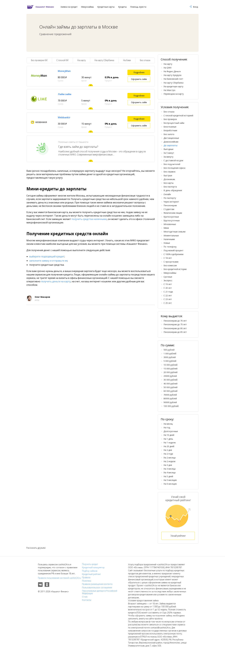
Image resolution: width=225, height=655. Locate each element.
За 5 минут (169, 153)
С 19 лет (168, 284)
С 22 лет (168, 295)
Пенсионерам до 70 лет (175, 320)
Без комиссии (170, 265)
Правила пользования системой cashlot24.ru (59, 578)
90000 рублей (170, 402)
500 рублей (169, 349)
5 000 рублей (170, 361)
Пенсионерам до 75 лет (175, 324)
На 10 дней (169, 435)
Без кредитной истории (175, 269)
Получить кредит (90, 564)
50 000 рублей (170, 387)
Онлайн (167, 194)
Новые (167, 243)
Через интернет (171, 201)
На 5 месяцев (170, 480)
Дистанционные (171, 138)
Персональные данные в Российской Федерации (99, 592)
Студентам (169, 209)
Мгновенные (170, 224)
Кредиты (122, 7)
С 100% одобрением (173, 254)
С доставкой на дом (173, 160)
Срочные (168, 276)
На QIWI (167, 67)
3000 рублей (170, 357)
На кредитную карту (173, 86)
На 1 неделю (170, 442)
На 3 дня (168, 465)
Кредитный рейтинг (91, 574)
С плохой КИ (62, 60)
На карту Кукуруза (172, 75)
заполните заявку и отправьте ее (48, 260)
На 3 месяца (169, 468)
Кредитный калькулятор (93, 567)
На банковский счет (173, 78)
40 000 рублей (170, 383)
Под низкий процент (173, 250)
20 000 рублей (170, 372)
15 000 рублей (170, 368)
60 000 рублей (170, 391)
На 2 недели (169, 461)
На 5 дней (168, 476)
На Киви (127, 60)
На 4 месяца (169, 472)
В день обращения (173, 190)
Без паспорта (170, 186)
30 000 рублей (170, 379)
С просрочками (171, 261)
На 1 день (168, 438)
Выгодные (168, 149)
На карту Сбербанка (104, 60)
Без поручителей (172, 164)
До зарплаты (170, 145)
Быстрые (168, 175)
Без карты (168, 183)
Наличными (169, 239)
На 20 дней (169, 446)
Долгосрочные (171, 431)
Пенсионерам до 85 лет (175, 332)
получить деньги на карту (56, 281)
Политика (86, 581)
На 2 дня (168, 450)
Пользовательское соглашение (97, 587)
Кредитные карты (106, 7)
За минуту (168, 156)
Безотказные (170, 126)
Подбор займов (89, 571)
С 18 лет (168, 258)
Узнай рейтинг (178, 535)
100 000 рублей (171, 406)
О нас (85, 596)
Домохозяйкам (171, 141)
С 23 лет (168, 299)
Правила (86, 577)
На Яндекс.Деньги (172, 71)
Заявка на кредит (69, 7)
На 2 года (168, 453)
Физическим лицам (173, 213)
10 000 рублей (170, 364)
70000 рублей (170, 394)
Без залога (169, 134)
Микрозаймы (87, 7)
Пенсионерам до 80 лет (175, 328)
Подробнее (138, 72)
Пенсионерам (170, 205)
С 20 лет (168, 288)
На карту (81, 60)
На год (167, 427)
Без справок (169, 171)
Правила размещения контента (97, 584)
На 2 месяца (169, 457)
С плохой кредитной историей (178, 115)
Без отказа (145, 60)
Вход (194, 7)
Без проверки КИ (39, 60)
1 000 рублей (170, 353)
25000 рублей (170, 376)
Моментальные (171, 235)
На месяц (168, 423)
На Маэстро (169, 90)
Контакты (86, 600)
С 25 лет (168, 303)
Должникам (169, 179)
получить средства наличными (89, 219)
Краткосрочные (171, 216)
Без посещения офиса (174, 168)
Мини (166, 228)
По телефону (170, 246)
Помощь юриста (138, 7)
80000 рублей (170, 398)
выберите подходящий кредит (46, 256)
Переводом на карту (174, 94)
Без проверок (170, 119)
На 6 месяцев (170, 483)
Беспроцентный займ (174, 123)
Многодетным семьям (174, 231)
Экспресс (168, 280)
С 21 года (168, 291)
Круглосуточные (172, 220)
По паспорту (170, 198)
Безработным (170, 130)
